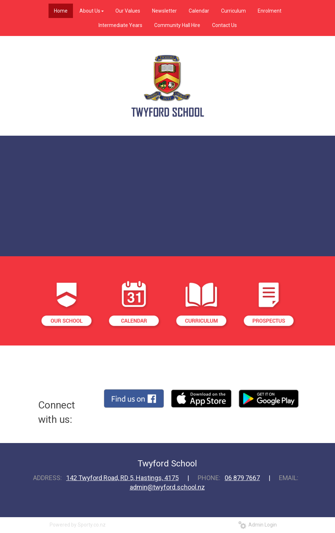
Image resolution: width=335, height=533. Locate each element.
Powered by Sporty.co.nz (78, 525)
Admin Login (257, 525)
